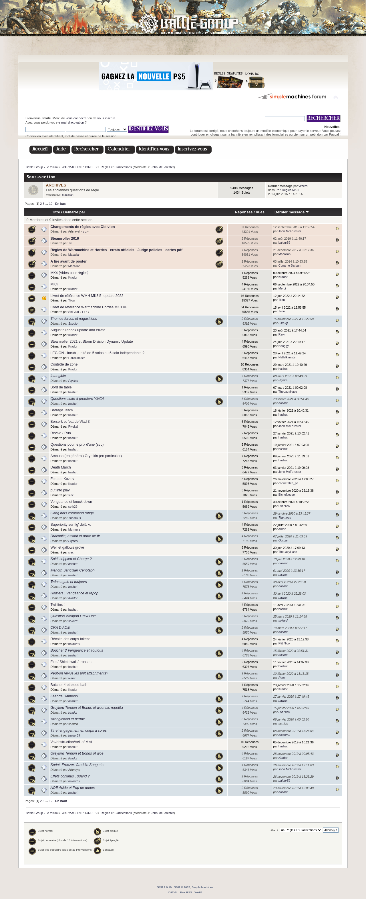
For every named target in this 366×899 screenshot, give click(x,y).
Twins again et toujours (68, 582)
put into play (59, 490)
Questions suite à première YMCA (77, 399)
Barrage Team (61, 410)
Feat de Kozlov (62, 479)
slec (71, 495)
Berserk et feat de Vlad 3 (69, 422)
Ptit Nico (284, 506)
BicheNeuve (287, 494)
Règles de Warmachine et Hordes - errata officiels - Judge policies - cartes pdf (116, 250)
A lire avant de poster (68, 261)
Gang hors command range (72, 513)
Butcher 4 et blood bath (68, 685)
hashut (283, 368)
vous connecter (76, 118)
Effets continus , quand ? (69, 776)
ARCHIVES (56, 185)
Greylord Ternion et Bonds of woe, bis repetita (86, 708)
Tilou (71, 300)
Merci (282, 288)
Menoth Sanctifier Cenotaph (72, 570)
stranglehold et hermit (67, 719)
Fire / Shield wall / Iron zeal (71, 662)
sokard (72, 621)
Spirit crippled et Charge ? (71, 559)
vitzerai (303, 186)
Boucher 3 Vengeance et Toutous (76, 650)
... (47, 203)
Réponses (243, 212)
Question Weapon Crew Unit (73, 616)
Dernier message (291, 212)
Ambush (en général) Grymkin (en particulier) (86, 456)
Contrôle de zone (63, 364)
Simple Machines (202, 887)
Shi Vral (73, 311)
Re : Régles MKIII (287, 190)
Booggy (284, 346)
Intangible (58, 376)
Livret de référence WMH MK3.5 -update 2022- (87, 296)
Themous (74, 518)
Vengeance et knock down (71, 502)
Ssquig (72, 323)
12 (50, 203)
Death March (60, 467)
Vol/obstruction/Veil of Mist (71, 742)
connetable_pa (289, 483)
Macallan (67, 194)
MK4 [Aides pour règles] (69, 273)
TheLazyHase (288, 391)
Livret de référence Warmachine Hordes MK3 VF (88, 307)
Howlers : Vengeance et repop (74, 593)
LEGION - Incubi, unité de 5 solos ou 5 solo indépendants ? (97, 353)
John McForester (162, 167)
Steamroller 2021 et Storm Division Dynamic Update (91, 342)
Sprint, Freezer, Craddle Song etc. (77, 765)
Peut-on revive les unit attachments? (79, 673)
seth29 (72, 506)
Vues (260, 212)
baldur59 (284, 242)
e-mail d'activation (71, 122)
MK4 (54, 284)
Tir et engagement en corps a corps (78, 731)
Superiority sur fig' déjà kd (70, 525)
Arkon (282, 529)
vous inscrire (106, 118)
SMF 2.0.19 (164, 887)
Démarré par (74, 212)
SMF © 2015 (182, 887)
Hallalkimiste (76, 358)
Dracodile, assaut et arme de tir (75, 536)
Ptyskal (73, 380)
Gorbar (283, 540)
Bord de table (60, 387)
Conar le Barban (290, 265)
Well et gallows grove (67, 547)
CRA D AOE (60, 628)
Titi (70, 243)
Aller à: (274, 830)
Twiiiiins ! (57, 605)
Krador (72, 277)
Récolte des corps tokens (70, 639)
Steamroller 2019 (64, 239)
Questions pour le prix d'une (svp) (77, 444)
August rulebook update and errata (77, 330)
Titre (56, 212)
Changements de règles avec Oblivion (82, 227)
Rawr (282, 334)
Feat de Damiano (64, 696)
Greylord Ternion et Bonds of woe (76, 753)
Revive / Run (60, 433)
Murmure (74, 529)
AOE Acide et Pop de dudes (72, 788)
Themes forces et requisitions (73, 319)
